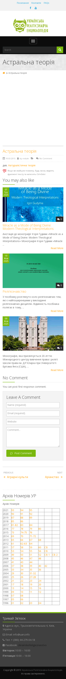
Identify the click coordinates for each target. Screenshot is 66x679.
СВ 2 (55, 554)
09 (12, 592)
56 (39, 551)
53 (12, 551)
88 (21, 517)
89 (30, 517)
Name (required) (16, 405)
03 (30, 603)
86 (21, 521)
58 (21, 547)
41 (12, 562)
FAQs (46, 2)
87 (12, 517)
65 (12, 540)
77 (12, 528)
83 (21, 525)
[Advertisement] (33, 110)
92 (30, 514)
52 (39, 554)
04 (39, 603)
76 (30, 532)
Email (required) (16, 413)
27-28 (32, 577)
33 (12, 569)
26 (21, 577)
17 (12, 584)
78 (21, 528)
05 (12, 599)
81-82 (14, 525)
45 (12, 558)
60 (39, 547)
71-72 (32, 536)
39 (30, 566)
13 (12, 588)
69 (12, 536)
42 (46, 566)
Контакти (36, 2)
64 (30, 543)
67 (30, 540)
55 (30, 551)
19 (30, 584)
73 (12, 532)
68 (39, 540)
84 (30, 525)
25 (12, 577)
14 (21, 588)
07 (12, 595)
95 (30, 510)
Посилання (23, 2)
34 (21, 569)
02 (21, 603)
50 (21, 554)
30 (21, 573)
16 (39, 588)
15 (30, 588)
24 (39, 580)
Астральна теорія (19, 151)
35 (30, 569)
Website (12, 421)
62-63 (23, 543)
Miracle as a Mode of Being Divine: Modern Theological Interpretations (28, 227)
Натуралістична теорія (21, 165)
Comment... (13, 429)
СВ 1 (47, 554)
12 (39, 592)
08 (21, 595)
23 (30, 580)
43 (21, 562)
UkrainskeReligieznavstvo (32, 645)
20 (39, 584)
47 (30, 558)
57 (12, 547)
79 (30, 528)
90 (12, 514)
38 (21, 566)
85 (12, 521)
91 (21, 514)
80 (39, 528)
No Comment (45, 158)
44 (30, 562)
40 (39, 566)
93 (12, 510)
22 (21, 580)
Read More (57, 248)
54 (21, 551)
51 (30, 554)
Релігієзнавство (14, 291)
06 (21, 599)
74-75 (23, 532)
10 (21, 592)
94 (21, 510)
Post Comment (21, 453)
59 (30, 547)
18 (21, 584)
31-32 (32, 573)
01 (12, 603)
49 (12, 554)
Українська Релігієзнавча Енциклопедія (41, 670)
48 (39, 558)
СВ (46, 547)
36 (39, 569)
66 (21, 540)
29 (12, 573)
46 (21, 558)
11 (30, 592)
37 (12, 566)
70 (21, 536)
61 (12, 543)
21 (12, 580)
